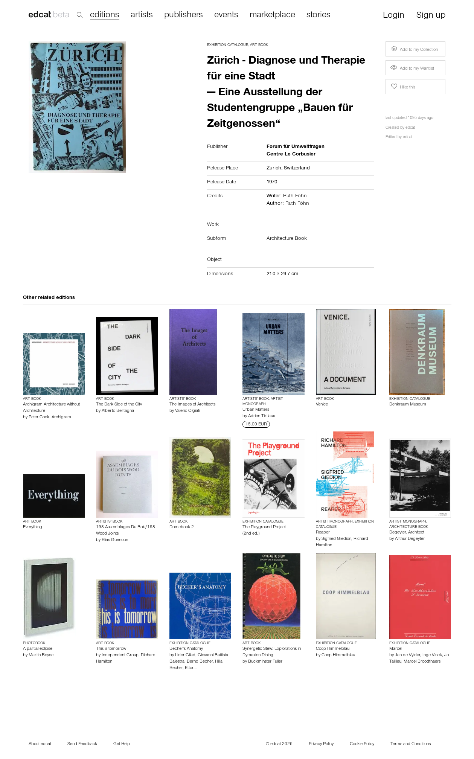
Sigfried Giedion (336, 539)
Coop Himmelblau (332, 649)
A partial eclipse (37, 649)
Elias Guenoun (115, 540)
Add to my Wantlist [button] (412, 68)
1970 (272, 182)
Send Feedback (82, 744)
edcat (410, 128)
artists (142, 15)
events (226, 15)
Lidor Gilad (185, 655)
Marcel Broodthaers (422, 662)
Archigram (61, 417)
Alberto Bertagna (118, 411)
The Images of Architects (192, 404)
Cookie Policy (362, 744)
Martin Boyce (41, 655)
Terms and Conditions (410, 744)
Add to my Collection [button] (414, 48)
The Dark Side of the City (119, 404)
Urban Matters (255, 410)
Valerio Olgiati (187, 411)
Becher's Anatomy (186, 649)
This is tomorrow (111, 649)
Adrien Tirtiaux (261, 416)
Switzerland (297, 168)
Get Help (121, 744)
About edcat (40, 744)
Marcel (395, 649)
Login (393, 16)
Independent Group (120, 655)
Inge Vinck (432, 655)
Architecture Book (287, 239)
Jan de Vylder (407, 655)
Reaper (323, 532)
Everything (32, 527)
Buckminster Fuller (265, 662)
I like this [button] (402, 86)
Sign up (430, 16)
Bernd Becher (200, 662)
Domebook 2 (181, 527)
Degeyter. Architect (406, 532)
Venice (322, 404)
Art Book (259, 45)
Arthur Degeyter (410, 539)
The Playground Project (264, 527)
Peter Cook (39, 417)
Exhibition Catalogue (227, 45)
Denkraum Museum (407, 404)
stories (318, 15)
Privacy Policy (321, 744)
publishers (183, 15)
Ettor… (191, 668)
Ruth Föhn (295, 196)
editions (104, 15)
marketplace (272, 15)
